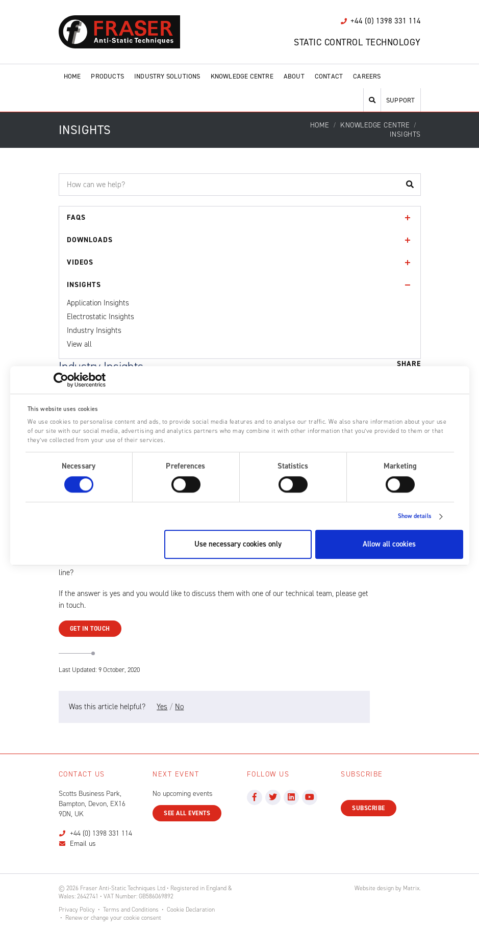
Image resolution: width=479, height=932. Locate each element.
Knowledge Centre (242, 76)
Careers (367, 76)
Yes (162, 707)
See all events (187, 813)
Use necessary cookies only (238, 544)
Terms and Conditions (131, 909)
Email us (82, 843)
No (179, 707)
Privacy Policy (77, 909)
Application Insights (98, 303)
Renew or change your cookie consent (113, 918)
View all (79, 344)
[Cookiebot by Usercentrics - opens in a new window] (61, 379)
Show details (415, 516)
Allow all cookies (389, 544)
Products (107, 76)
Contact (329, 76)
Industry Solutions (167, 76)
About (294, 76)
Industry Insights (94, 330)
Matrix (411, 888)
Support (400, 100)
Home (72, 76)
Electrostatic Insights (100, 317)
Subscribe (368, 808)
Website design (374, 888)
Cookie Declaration (191, 909)
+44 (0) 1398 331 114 (101, 833)
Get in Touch (90, 629)
